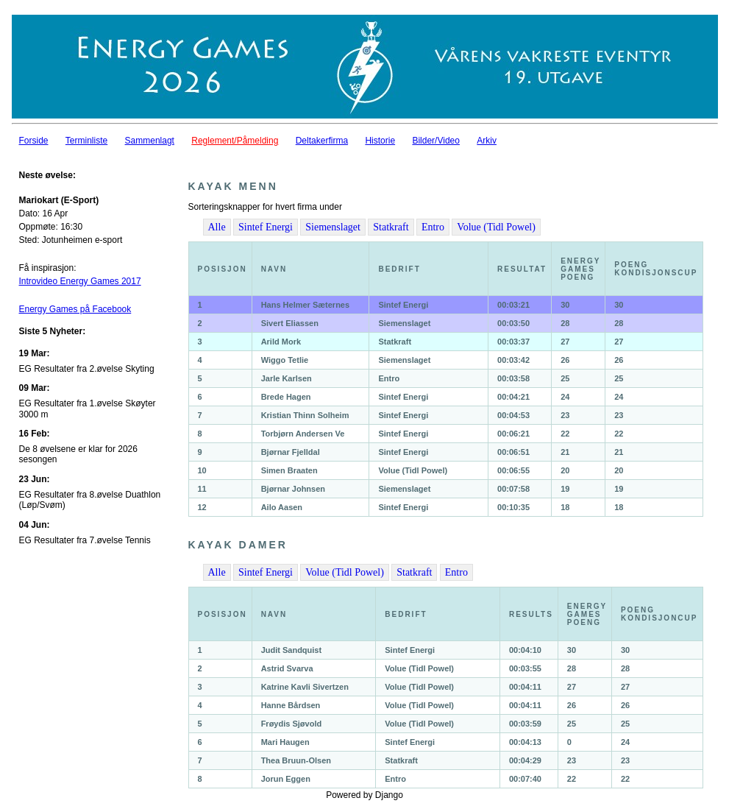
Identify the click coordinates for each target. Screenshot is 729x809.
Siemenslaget (332, 227)
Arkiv (487, 140)
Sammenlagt (149, 140)
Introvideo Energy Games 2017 (80, 281)
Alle (217, 227)
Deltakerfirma (322, 140)
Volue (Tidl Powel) (496, 227)
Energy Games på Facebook (75, 309)
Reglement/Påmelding (234, 140)
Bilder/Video (436, 140)
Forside (34, 140)
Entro (433, 227)
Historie (380, 140)
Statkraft (390, 227)
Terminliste (86, 140)
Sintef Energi (265, 227)
